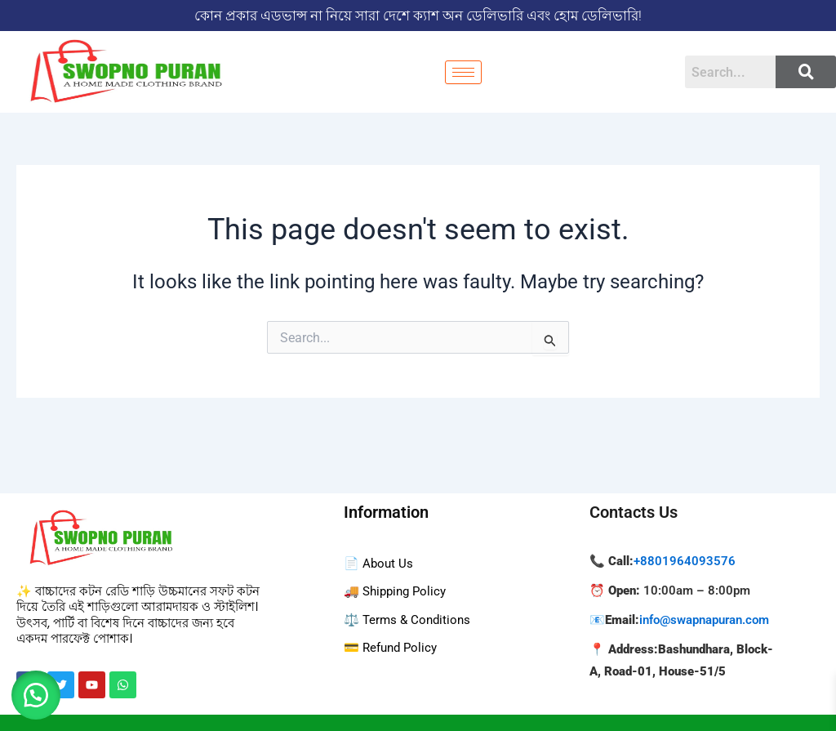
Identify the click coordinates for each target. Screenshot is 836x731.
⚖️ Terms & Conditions (410, 619)
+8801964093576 (685, 561)
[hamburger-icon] (463, 72)
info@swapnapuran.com (704, 620)
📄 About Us (380, 563)
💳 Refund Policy (393, 647)
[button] (40, 690)
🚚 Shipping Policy (398, 591)
